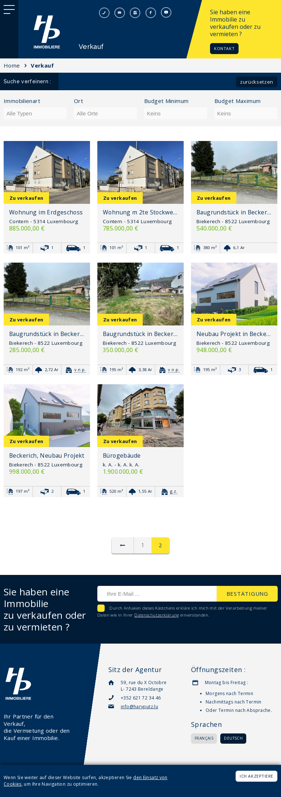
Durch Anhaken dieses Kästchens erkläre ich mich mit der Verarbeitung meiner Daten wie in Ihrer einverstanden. (182, 611)
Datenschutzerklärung (156, 615)
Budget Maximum (237, 101)
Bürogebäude (121, 455)
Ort (78, 101)
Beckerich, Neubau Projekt (47, 455)
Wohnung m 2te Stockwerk (140, 212)
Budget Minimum (166, 101)
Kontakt (224, 48)
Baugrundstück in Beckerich (234, 212)
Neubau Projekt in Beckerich (234, 334)
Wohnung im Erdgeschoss (46, 212)
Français (204, 738)
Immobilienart (22, 101)
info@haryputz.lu (139, 706)
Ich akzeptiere (256, 776)
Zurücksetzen (256, 82)
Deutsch (233, 738)
